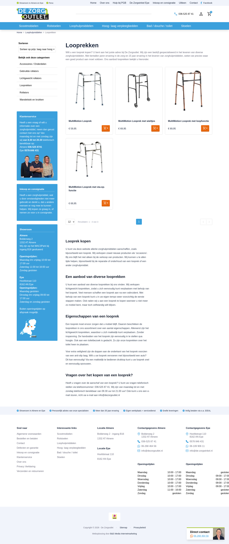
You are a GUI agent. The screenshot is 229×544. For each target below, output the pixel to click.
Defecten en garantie (27, 448)
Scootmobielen (28, 26)
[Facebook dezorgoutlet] (206, 3)
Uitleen (182, 3)
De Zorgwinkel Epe (139, 3)
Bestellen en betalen (27, 438)
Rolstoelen (54, 26)
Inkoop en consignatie (164, 3)
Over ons (104, 3)
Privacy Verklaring (26, 466)
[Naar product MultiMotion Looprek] (89, 90)
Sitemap (123, 528)
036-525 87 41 (146, 441)
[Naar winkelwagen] (209, 14)
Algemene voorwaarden (29, 434)
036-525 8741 (35, 147)
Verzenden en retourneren (30, 471)
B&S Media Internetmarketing (123, 533)
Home (93, 3)
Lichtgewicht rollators (30, 78)
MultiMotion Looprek (80, 121)
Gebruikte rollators (29, 71)
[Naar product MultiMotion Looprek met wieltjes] (138, 90)
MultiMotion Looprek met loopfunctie (188, 121)
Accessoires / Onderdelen (33, 64)
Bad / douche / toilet (159, 26)
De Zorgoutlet (107, 527)
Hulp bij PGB (119, 3)
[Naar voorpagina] (33, 14)
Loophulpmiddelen (81, 26)
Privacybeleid (140, 528)
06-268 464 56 (199, 536)
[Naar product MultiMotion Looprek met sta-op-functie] (89, 159)
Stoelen (186, 26)
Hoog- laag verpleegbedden (120, 26)
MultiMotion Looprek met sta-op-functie (87, 189)
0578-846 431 (31, 150)
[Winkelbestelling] (37, 49)
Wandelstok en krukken (32, 99)
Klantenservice (24, 457)
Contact (194, 3)
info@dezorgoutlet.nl (150, 451)
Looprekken (26, 85)
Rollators (24, 92)
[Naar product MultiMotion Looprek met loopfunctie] (188, 90)
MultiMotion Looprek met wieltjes (136, 121)
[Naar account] (201, 14)
